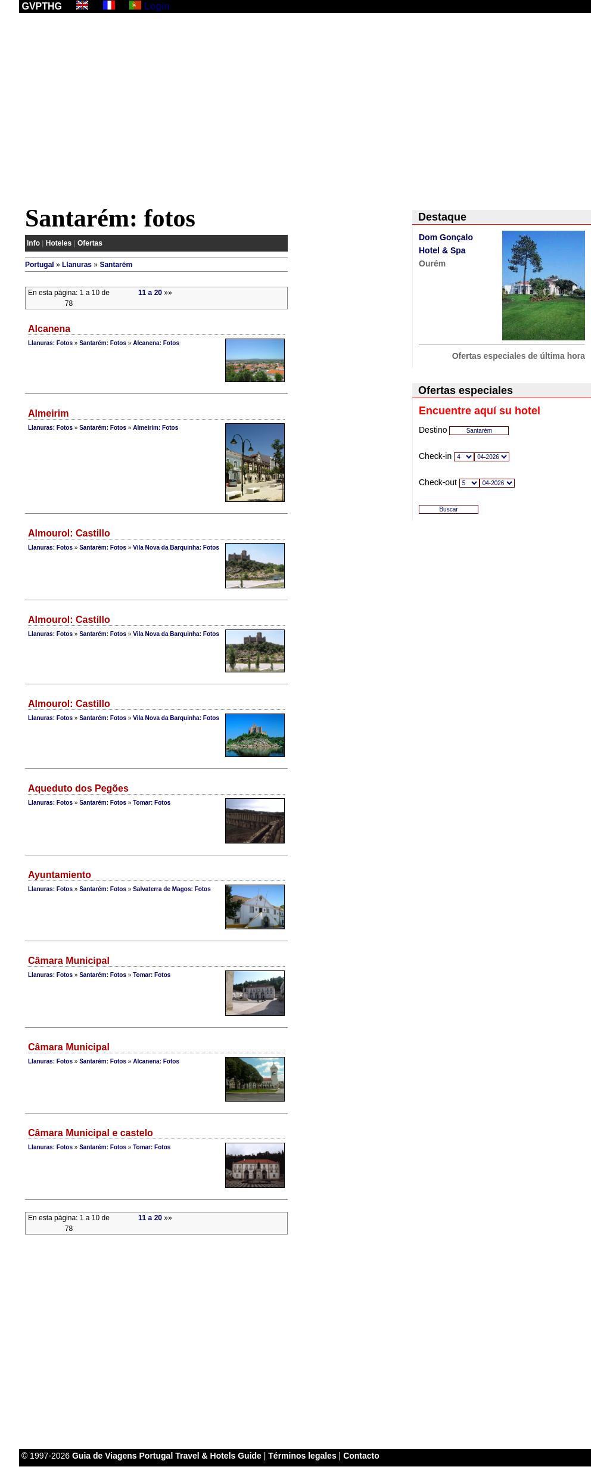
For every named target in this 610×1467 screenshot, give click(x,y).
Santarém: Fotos (102, 343)
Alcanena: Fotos (156, 343)
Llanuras (77, 264)
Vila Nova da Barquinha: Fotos (176, 547)
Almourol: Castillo (69, 533)
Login (157, 6)
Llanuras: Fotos (50, 343)
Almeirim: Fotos (155, 427)
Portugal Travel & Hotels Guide (200, 1455)
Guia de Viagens (104, 1455)
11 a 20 (150, 293)
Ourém (432, 263)
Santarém (115, 264)
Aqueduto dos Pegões (78, 788)
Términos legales (302, 1455)
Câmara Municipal (69, 961)
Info (33, 243)
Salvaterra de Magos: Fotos (172, 889)
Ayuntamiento (59, 875)
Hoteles (58, 243)
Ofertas (89, 243)
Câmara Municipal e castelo (90, 1133)
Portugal (39, 264)
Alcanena (49, 329)
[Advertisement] (305, 111)
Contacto (361, 1455)
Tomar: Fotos (151, 802)
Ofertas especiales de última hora (518, 356)
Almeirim (48, 413)
